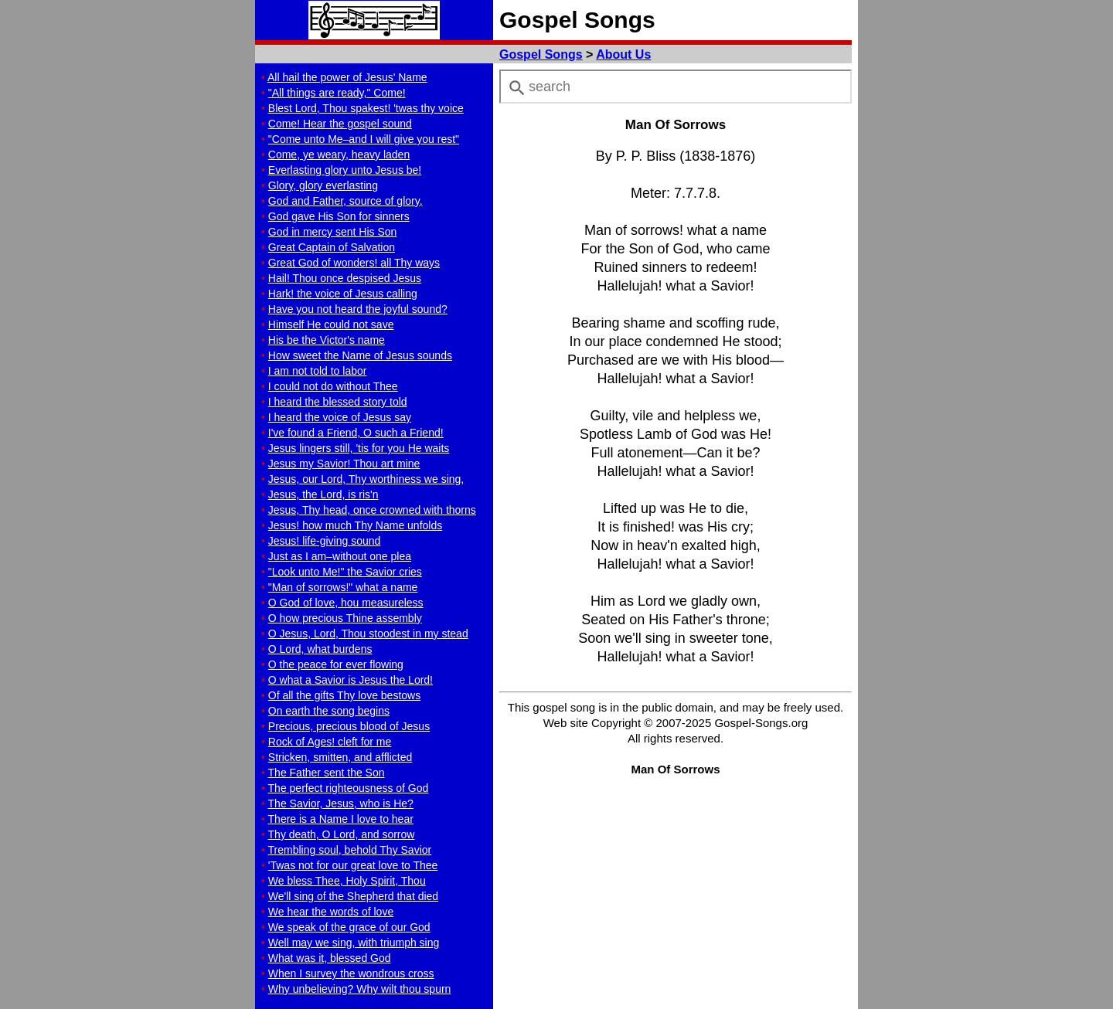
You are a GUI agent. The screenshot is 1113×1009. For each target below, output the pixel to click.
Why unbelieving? (359, 989)
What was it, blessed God (329, 958)
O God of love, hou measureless (346, 602)
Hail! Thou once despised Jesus (344, 278)
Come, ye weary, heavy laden (339, 154)
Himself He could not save (331, 324)
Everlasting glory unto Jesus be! (344, 170)
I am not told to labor (317, 371)
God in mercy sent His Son (332, 232)
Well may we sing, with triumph (354, 942)
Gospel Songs (541, 54)
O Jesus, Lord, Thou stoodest (368, 633)
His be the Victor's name (326, 340)
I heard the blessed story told (337, 402)
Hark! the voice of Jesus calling (342, 293)
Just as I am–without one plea (339, 556)
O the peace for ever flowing (335, 664)
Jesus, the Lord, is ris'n (323, 494)
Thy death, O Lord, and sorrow (341, 834)
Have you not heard (358, 309)
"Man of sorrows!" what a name (343, 587)
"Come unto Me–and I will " (363, 139)
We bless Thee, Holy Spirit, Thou (347, 881)
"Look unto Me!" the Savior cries (345, 572)
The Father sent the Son (326, 772)
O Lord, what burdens (320, 649)
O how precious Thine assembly (345, 618)
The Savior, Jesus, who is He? (341, 803)
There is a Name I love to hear (341, 819)
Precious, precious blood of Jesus (349, 726)
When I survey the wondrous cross (351, 973)
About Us (623, 54)
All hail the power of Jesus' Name (347, 77)
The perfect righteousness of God (348, 788)
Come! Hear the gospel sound (340, 123)
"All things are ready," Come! (337, 93)
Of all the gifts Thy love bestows (344, 695)
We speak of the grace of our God (349, 927)
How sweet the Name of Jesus (360, 355)
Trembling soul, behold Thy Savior (350, 850)
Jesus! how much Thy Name (355, 525)
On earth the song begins (329, 711)
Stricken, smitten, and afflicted (340, 757)
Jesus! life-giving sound (324, 541)
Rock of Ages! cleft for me (330, 742)
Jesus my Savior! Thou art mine (344, 463)
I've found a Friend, (356, 432)
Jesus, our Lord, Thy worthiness (366, 479)
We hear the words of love (330, 911)
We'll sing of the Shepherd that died (353, 896)
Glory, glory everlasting (323, 185)
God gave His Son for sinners (339, 216)
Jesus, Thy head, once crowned (372, 510)
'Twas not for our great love (353, 865)
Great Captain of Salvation (331, 247)
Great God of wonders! (354, 262)
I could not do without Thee (333, 386)
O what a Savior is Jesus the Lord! (350, 680)
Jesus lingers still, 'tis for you (359, 448)
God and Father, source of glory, (345, 201)
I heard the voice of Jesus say (339, 417)
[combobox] (675, 87)
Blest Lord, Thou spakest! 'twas (366, 108)
